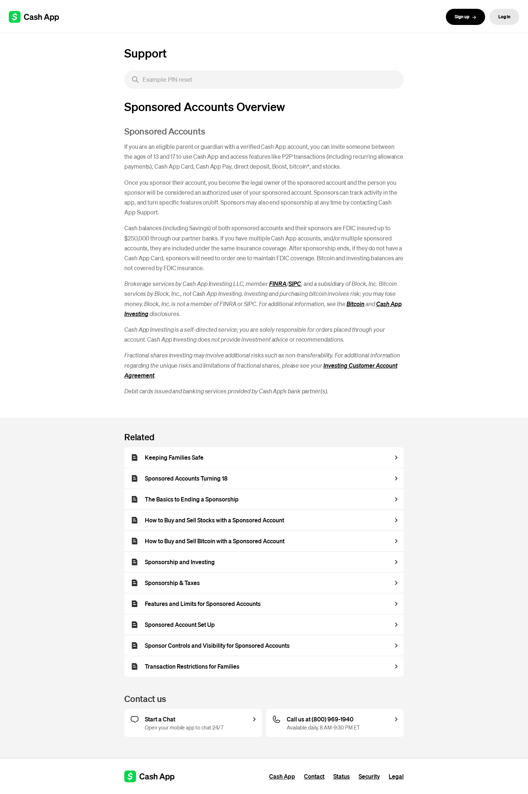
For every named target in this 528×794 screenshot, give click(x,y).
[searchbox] (264, 79)
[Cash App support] (38, 17)
